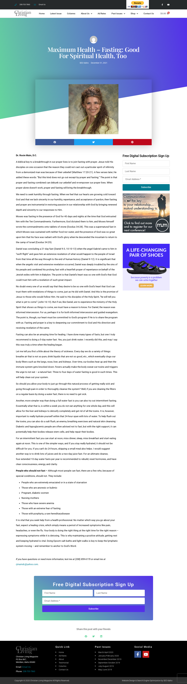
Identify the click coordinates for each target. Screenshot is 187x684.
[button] (54, 142)
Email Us (26, 667)
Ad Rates (102, 13)
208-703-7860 (29, 671)
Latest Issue (56, 13)
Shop (134, 13)
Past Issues (118, 13)
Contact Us (149, 13)
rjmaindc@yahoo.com (27, 564)
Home (42, 13)
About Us (86, 13)
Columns (71, 13)
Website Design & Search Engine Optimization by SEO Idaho (147, 680)
